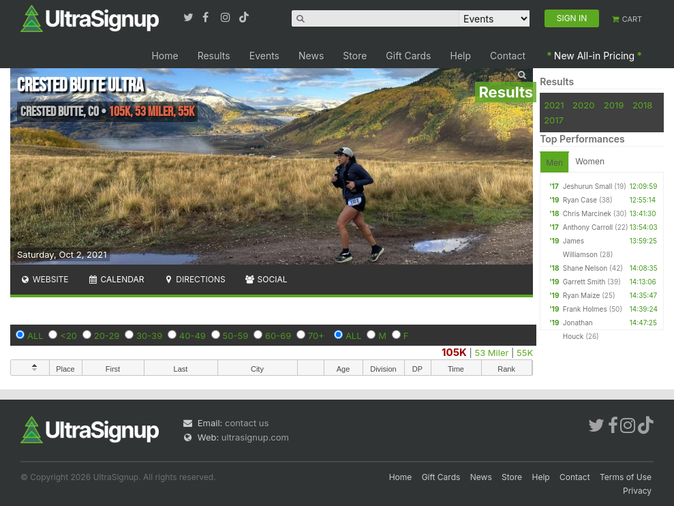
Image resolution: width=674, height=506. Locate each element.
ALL (35, 335)
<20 (68, 335)
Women (589, 161)
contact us (247, 422)
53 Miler (491, 352)
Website (44, 279)
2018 (642, 105)
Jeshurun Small (588, 186)
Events (264, 55)
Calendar (116, 279)
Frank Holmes (585, 309)
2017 (554, 120)
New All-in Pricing (594, 55)
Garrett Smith (584, 282)
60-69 (278, 335)
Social (266, 279)
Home (164, 55)
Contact (507, 55)
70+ (316, 335)
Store (355, 55)
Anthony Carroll (588, 227)
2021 (554, 105)
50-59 (236, 335)
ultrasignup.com (255, 437)
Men (554, 163)
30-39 (149, 335)
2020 (583, 105)
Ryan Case (580, 200)
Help (461, 55)
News (311, 55)
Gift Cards (408, 55)
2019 (614, 105)
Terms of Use (626, 477)
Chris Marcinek (587, 213)
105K (454, 352)
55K (525, 352)
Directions (194, 279)
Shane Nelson (585, 268)
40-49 (192, 335)
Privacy (637, 491)
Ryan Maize (581, 295)
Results (214, 55)
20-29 (107, 335)
